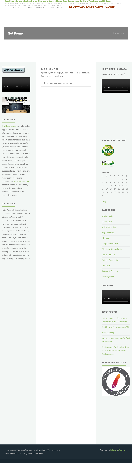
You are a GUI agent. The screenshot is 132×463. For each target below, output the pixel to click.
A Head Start (107, 221)
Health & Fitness (108, 254)
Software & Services (110, 271)
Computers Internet (110, 244)
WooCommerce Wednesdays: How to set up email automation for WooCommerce (115, 350)
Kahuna (113, 450)
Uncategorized (108, 276)
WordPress (122, 450)
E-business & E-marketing (112, 249)
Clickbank (106, 238)
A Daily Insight (107, 216)
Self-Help (106, 265)
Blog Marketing (108, 232)
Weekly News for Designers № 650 (115, 327)
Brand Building (108, 332)
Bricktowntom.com (10, 126)
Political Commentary (110, 260)
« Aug (104, 201)
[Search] (123, 7)
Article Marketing (109, 227)
